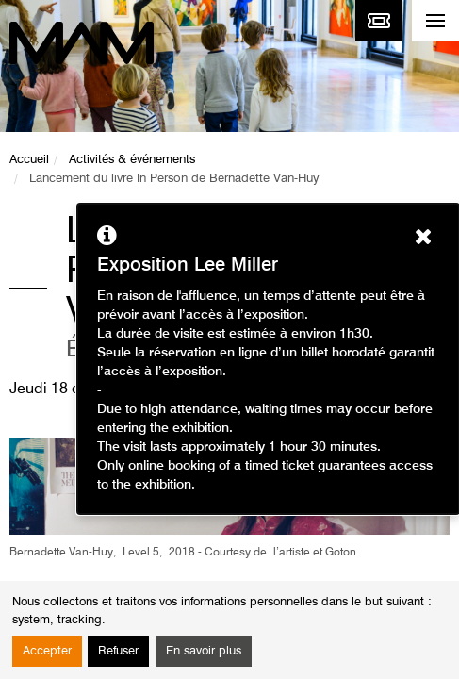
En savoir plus (203, 651)
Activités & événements (132, 160)
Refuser (118, 651)
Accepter (47, 651)
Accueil (29, 160)
